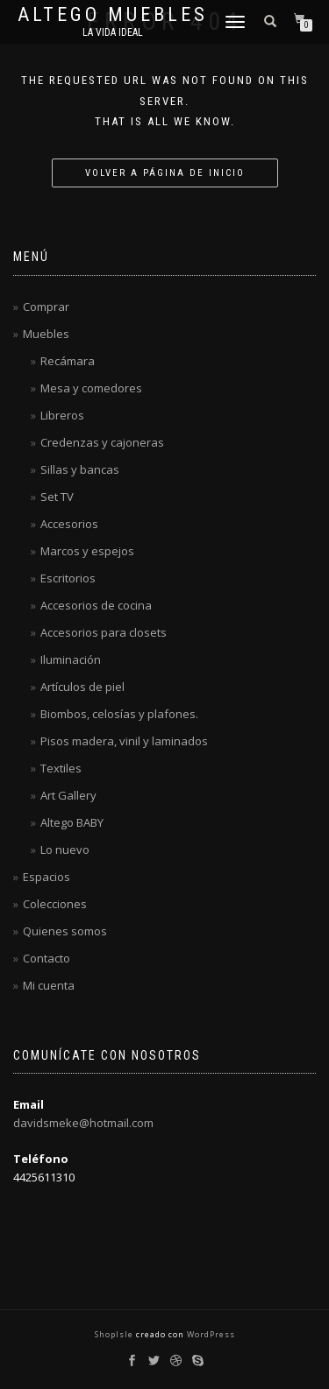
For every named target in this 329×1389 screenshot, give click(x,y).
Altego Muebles (113, 14)
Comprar (46, 306)
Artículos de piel (82, 686)
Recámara (67, 361)
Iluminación (70, 659)
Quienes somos (65, 931)
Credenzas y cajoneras (102, 442)
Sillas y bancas (79, 469)
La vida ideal (112, 32)
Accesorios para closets (103, 632)
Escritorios (68, 578)
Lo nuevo (64, 849)
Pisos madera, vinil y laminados (124, 741)
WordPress (209, 1334)
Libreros (62, 415)
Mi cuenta (49, 985)
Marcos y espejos (87, 551)
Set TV (57, 496)
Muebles (46, 334)
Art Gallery (68, 795)
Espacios (46, 877)
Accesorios (69, 524)
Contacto (46, 958)
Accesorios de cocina (96, 605)
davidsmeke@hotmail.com (83, 1123)
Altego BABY (72, 822)
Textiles (61, 768)
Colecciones (55, 904)
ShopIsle (115, 1334)
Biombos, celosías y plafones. (119, 714)
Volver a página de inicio (165, 173)
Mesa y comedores (91, 388)
